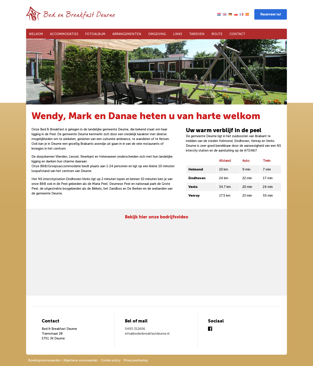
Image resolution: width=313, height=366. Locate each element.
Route (217, 34)
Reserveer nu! (270, 14)
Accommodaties (64, 34)
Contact (237, 34)
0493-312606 (135, 329)
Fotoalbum (95, 34)
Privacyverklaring (135, 360)
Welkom (36, 34)
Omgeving (157, 34)
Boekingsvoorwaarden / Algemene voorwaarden (63, 360)
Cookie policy (110, 360)
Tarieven (197, 34)
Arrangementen (126, 34)
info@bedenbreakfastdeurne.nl (147, 334)
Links (177, 34)
